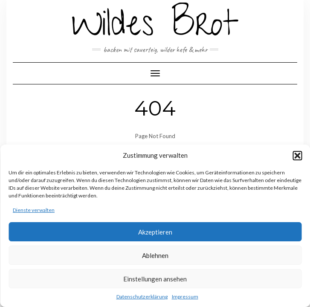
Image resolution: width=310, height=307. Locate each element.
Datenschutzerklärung (142, 296)
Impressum (185, 296)
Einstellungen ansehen (155, 279)
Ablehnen (155, 255)
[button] (297, 155)
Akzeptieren (155, 232)
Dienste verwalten (34, 210)
